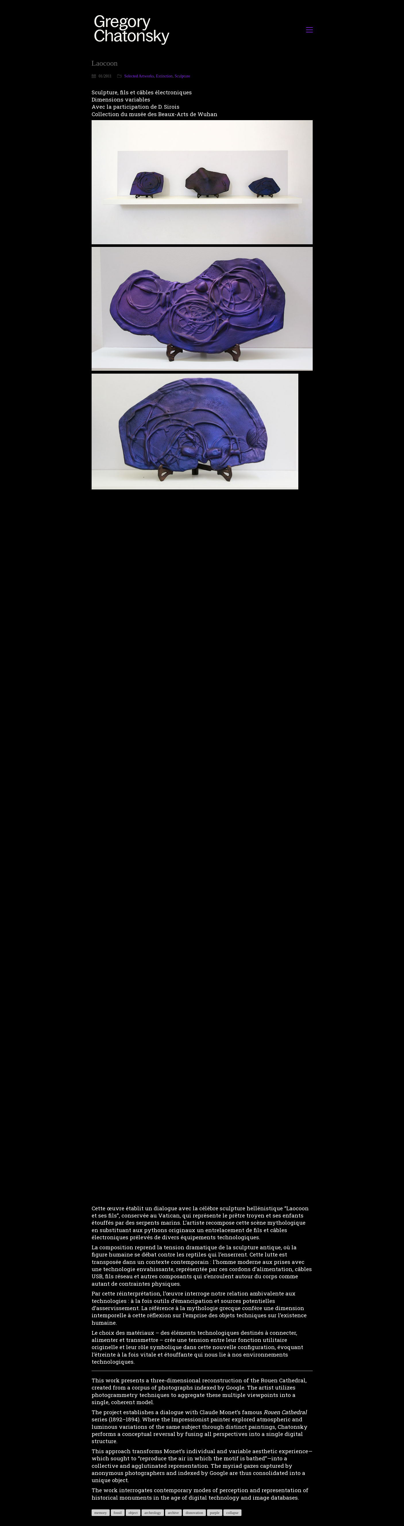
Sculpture (182, 76)
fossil (118, 1513)
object (133, 1513)
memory (100, 1513)
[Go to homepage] (133, 29)
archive (173, 1513)
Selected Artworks (139, 76)
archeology (152, 1513)
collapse (232, 1513)
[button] (309, 30)
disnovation (194, 1513)
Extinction (164, 76)
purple (214, 1513)
